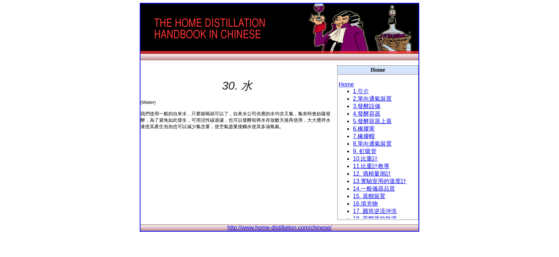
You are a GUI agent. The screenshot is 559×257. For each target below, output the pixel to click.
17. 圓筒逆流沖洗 (375, 211)
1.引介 (361, 91)
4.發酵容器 (366, 114)
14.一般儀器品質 (374, 189)
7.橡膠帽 (364, 136)
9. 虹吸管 (364, 151)
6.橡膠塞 (364, 129)
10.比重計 (365, 159)
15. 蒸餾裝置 (369, 196)
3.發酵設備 (366, 106)
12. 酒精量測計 (372, 174)
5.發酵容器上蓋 (372, 121)
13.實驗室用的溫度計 (379, 181)
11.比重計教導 (371, 166)
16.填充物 (365, 204)
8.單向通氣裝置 (372, 144)
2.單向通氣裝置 (372, 99)
